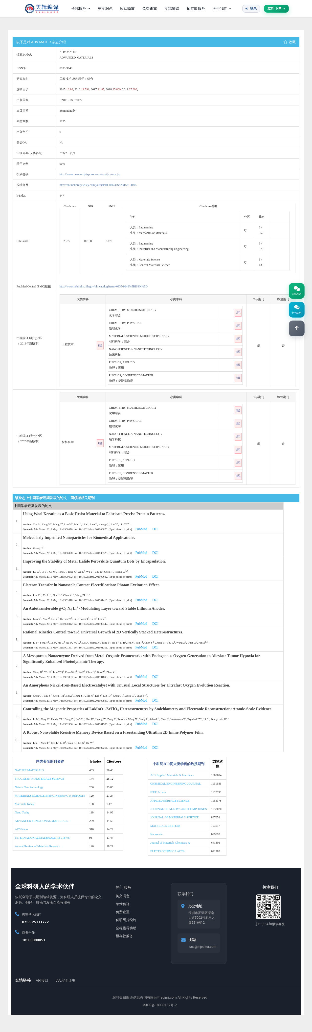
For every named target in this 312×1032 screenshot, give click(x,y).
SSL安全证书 (65, 980)
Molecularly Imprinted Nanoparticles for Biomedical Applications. (79, 537)
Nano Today (22, 812)
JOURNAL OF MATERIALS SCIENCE (174, 817)
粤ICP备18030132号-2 (160, 1005)
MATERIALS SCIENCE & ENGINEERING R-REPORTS (50, 795)
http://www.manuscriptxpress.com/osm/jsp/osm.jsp (90, 174)
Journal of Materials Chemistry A (170, 842)
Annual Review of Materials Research (37, 846)
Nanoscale (156, 834)
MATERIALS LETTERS (165, 826)
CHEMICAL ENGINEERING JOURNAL (175, 783)
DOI (155, 529)
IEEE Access (158, 792)
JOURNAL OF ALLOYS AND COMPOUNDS (178, 809)
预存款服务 (196, 8)
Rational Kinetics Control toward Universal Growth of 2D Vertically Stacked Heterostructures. (103, 632)
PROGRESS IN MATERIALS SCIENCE (39, 778)
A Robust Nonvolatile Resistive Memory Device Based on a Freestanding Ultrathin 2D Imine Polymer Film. (113, 732)
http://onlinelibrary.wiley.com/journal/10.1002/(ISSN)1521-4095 (98, 185)
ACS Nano (21, 829)
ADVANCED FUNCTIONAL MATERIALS (41, 821)
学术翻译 (123, 904)
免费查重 (149, 8)
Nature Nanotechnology (29, 787)
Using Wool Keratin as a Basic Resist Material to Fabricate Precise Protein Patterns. (94, 514)
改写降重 (127, 8)
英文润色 (105, 8)
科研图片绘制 (126, 920)
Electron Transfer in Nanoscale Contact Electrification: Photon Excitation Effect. (91, 585)
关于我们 (222, 8)
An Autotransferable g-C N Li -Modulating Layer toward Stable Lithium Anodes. (94, 608)
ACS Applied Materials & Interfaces (172, 775)
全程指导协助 (126, 928)
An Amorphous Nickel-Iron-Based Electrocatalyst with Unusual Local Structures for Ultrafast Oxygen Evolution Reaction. (126, 685)
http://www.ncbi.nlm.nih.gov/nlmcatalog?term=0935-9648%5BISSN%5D (104, 286)
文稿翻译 (171, 8)
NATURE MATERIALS (29, 770)
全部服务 (80, 8)
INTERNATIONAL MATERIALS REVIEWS (42, 837)
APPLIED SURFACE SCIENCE (169, 800)
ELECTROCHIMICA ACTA (167, 851)
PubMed (141, 529)
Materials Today (24, 804)
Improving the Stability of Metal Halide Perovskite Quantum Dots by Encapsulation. (94, 561)
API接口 (42, 980)
